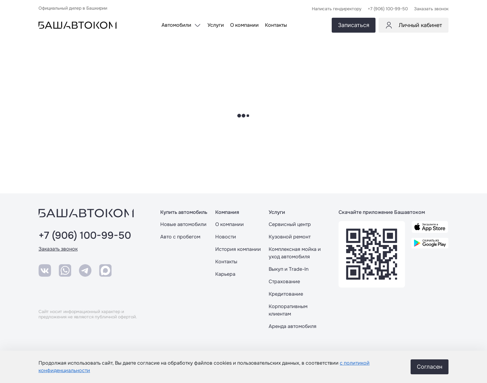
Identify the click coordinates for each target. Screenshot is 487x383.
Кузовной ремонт (290, 236)
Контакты (226, 261)
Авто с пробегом (180, 236)
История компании (238, 249)
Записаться (353, 25)
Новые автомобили (183, 224)
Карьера (225, 274)
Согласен (429, 366)
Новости (225, 236)
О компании (229, 224)
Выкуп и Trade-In (288, 269)
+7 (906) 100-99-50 (85, 236)
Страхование (284, 281)
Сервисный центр (290, 224)
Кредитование (286, 294)
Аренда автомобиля (292, 326)
